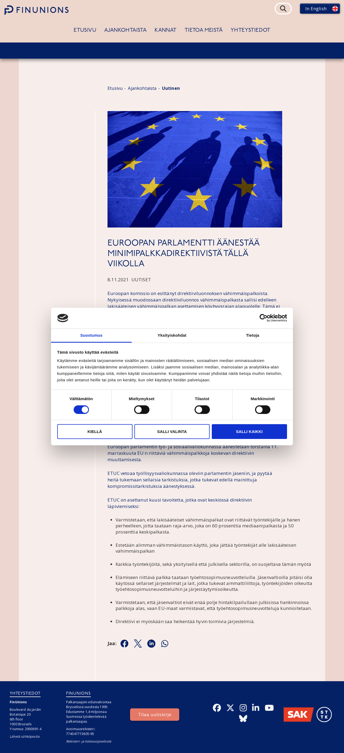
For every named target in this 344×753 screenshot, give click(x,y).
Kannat (165, 30)
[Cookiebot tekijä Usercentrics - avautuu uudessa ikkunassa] (263, 318)
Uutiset (141, 279)
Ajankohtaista (125, 30)
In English (316, 8)
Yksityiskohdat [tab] (171, 335)
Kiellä (94, 431)
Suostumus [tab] (91, 335)
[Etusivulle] (36, 10)
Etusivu (85, 30)
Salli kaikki (249, 431)
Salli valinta (172, 431)
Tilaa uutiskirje (154, 714)
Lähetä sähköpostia (25, 736)
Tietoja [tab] (252, 335)
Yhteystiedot (250, 30)
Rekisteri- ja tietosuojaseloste (88, 741)
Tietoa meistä (204, 30)
